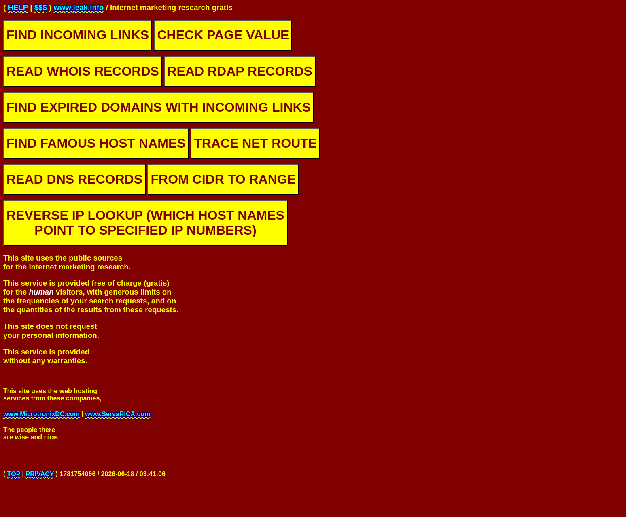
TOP (13, 477)
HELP (18, 7)
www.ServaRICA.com (117, 415)
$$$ (40, 7)
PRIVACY (39, 477)
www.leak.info (78, 7)
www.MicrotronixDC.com (41, 415)
